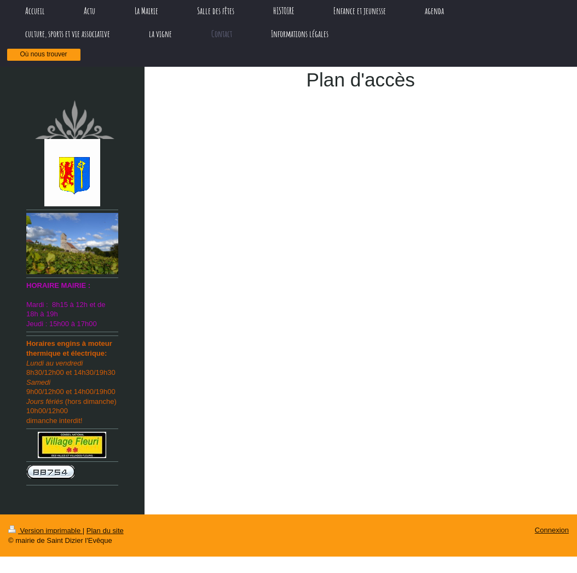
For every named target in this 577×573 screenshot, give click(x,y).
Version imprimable (45, 530)
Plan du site (105, 530)
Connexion (552, 530)
